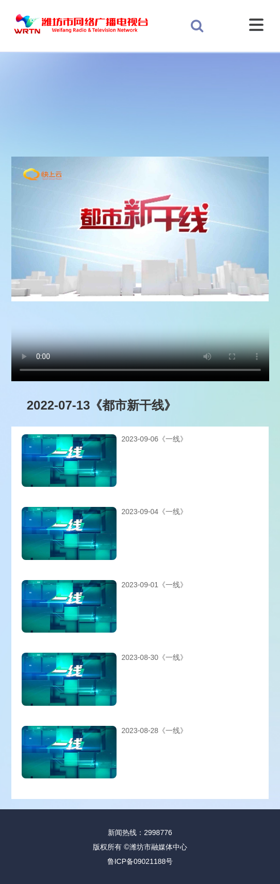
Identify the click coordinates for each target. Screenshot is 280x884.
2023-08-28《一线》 (155, 730)
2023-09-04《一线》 (155, 511)
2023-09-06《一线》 (155, 439)
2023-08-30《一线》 (155, 657)
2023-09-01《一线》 (155, 585)
